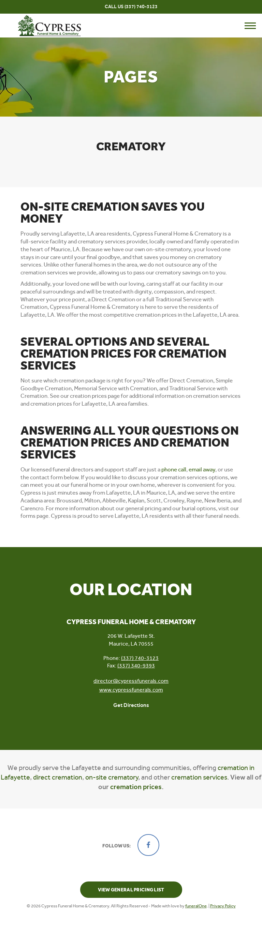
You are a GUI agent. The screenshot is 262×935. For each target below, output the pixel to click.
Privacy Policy (223, 905)
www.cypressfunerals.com (131, 690)
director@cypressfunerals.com (131, 681)
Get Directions (131, 705)
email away (202, 469)
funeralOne (196, 905)
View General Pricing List (131, 890)
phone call (173, 469)
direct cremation (57, 777)
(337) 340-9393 (136, 665)
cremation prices (136, 787)
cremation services (199, 777)
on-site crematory (111, 777)
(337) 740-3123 (141, 7)
